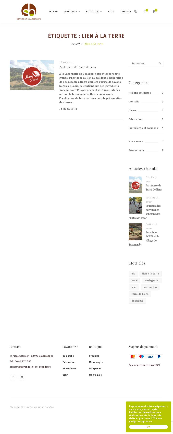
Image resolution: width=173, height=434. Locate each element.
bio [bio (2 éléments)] (133, 273)
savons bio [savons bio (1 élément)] (150, 287)
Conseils (134, 101)
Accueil (53, 11)
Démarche (68, 356)
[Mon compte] (135, 12)
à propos (70, 11)
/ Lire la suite (68, 108)
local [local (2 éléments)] (134, 280)
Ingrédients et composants (145, 128)
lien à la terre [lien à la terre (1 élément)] (150, 273)
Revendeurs (69, 368)
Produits (94, 356)
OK (148, 426)
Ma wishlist (95, 375)
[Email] (22, 377)
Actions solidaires (140, 92)
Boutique (92, 11)
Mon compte (96, 362)
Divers (132, 110)
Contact (125, 11)
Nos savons (136, 141)
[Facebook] (13, 377)
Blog (111, 11)
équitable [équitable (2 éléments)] (137, 300)
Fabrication (135, 119)
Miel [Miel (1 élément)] (134, 287)
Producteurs (136, 150)
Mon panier (95, 368)
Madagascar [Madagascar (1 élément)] (152, 280)
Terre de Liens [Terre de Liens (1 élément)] (140, 293)
